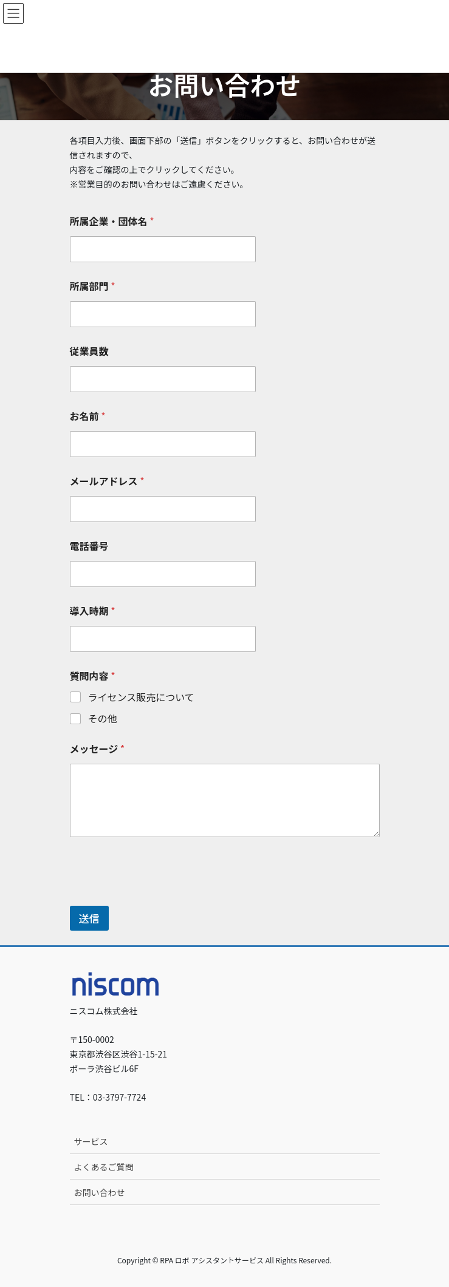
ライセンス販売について (141, 697)
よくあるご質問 (104, 1167)
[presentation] (162, 897)
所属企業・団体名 (112, 221)
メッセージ (97, 749)
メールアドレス (107, 481)
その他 (102, 718)
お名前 (88, 416)
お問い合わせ (99, 1192)
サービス (91, 1141)
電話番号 (89, 546)
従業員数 (89, 351)
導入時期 (92, 611)
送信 (89, 918)
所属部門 (92, 286)
